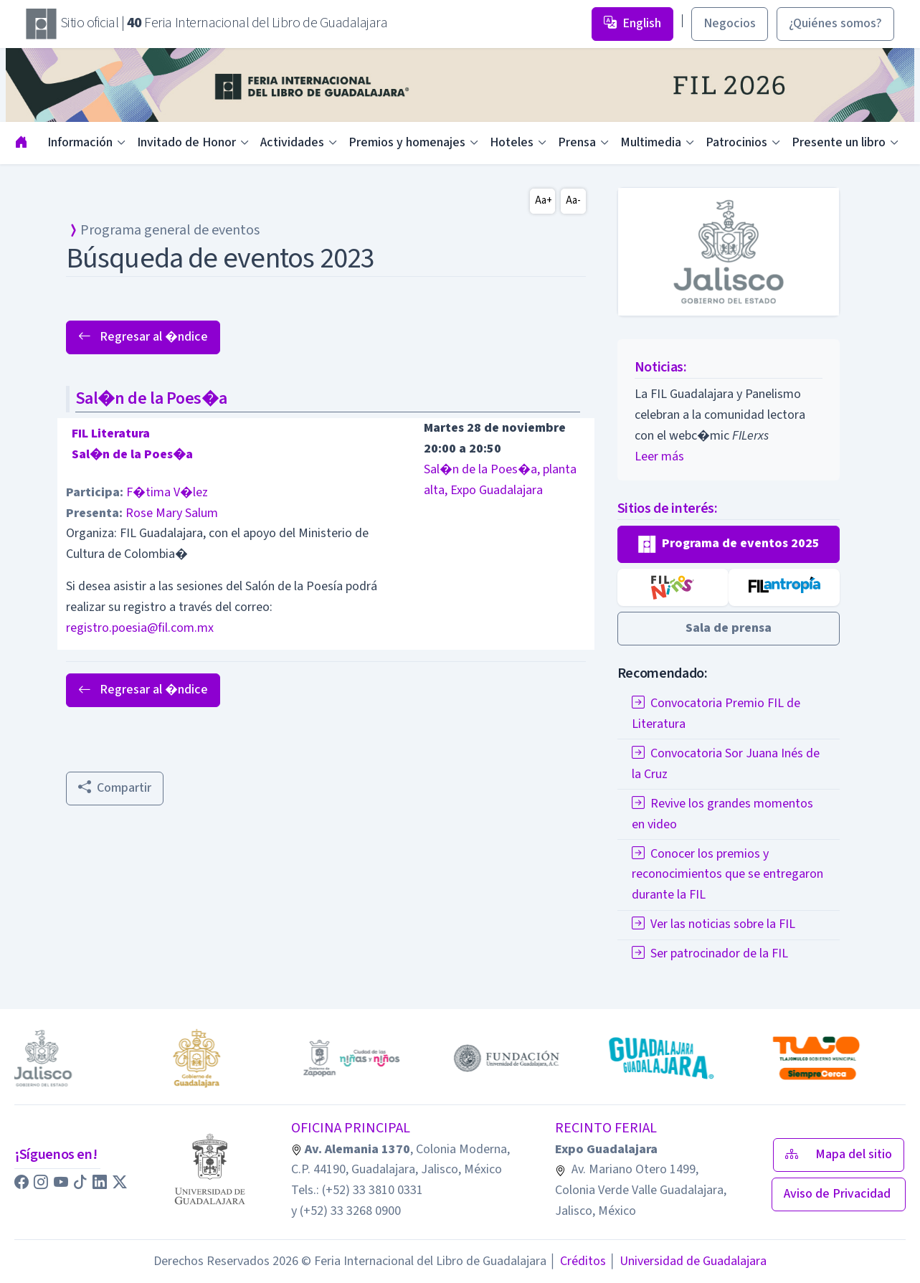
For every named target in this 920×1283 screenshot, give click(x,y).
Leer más (659, 456)
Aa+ (543, 200)
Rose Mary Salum (171, 513)
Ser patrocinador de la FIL (710, 953)
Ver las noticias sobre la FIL (713, 924)
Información (80, 142)
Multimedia (650, 142)
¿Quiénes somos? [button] (835, 23)
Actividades (292, 142)
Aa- (573, 200)
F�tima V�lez (167, 492)
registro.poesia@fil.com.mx (140, 628)
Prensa (577, 142)
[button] (728, 544)
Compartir (114, 788)
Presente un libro (839, 142)
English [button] (632, 23)
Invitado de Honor (186, 142)
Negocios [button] (729, 23)
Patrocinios (736, 142)
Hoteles (511, 142)
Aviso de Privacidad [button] (838, 1194)
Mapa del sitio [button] (838, 1154)
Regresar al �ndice (143, 337)
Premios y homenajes (406, 142)
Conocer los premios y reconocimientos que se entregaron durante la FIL (727, 874)
